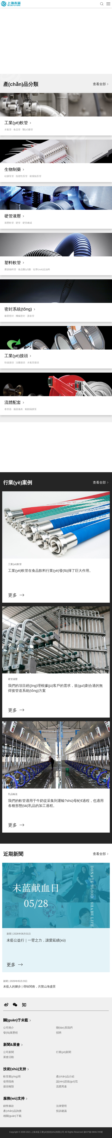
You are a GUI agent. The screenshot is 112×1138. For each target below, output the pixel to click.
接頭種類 (8, 1086)
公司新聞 (8, 1052)
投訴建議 (61, 1110)
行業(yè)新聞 (63, 1052)
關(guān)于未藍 (17, 1020)
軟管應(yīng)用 (12, 1076)
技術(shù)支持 (16, 1069)
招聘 (58, 1032)
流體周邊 (61, 1086)
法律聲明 (61, 1105)
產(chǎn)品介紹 (65, 1076)
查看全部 (99, 84)
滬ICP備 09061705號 (93, 1132)
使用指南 (8, 1081)
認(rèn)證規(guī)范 (67, 1081)
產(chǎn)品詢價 (12, 1110)
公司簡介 (8, 1027)
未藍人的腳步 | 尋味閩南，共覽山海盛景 (29, 986)
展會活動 (8, 1057)
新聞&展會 (13, 1044)
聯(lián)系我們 (64, 1027)
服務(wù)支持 (15, 1098)
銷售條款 (8, 1105)
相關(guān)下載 (12, 1115)
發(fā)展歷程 (10, 1032)
